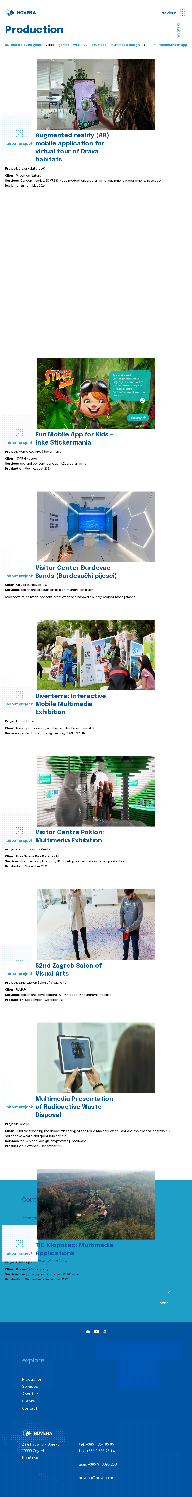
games (64, 45)
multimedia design (125, 45)
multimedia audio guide (23, 45)
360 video (99, 45)
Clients (28, 1401)
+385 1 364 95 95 (100, 1444)
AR (153, 45)
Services (30, 1387)
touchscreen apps (174, 45)
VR (146, 45)
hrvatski (178, 31)
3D (86, 45)
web (76, 45)
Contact (29, 1408)
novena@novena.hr (96, 1478)
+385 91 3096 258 (102, 1464)
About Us (30, 1394)
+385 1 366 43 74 (100, 1451)
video (50, 45)
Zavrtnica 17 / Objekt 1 (42, 1444)
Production (32, 1379)
